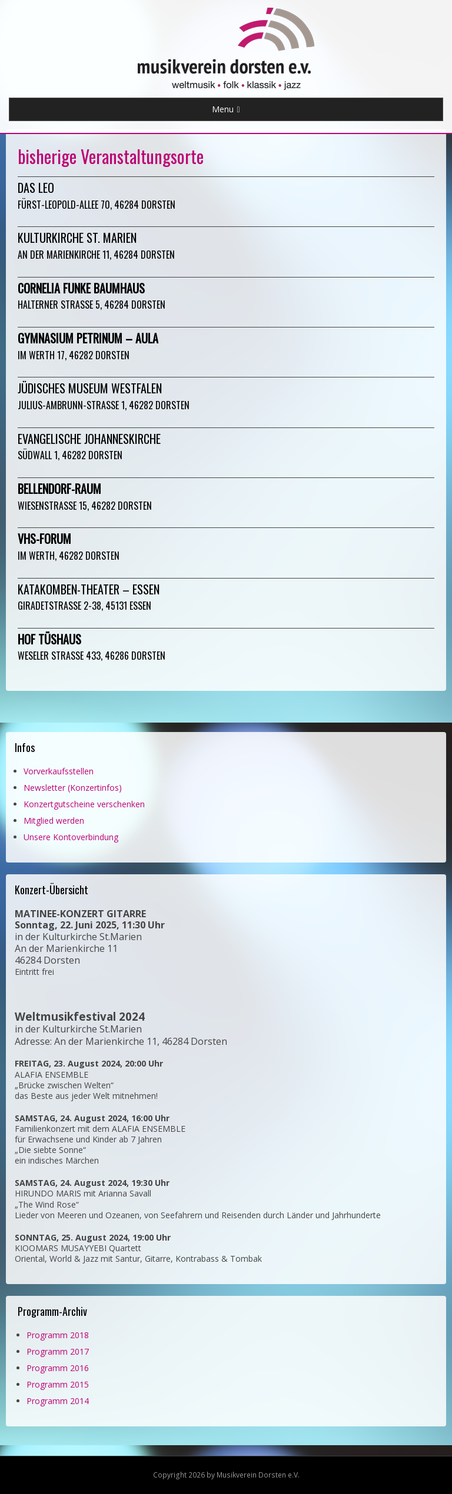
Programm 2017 (57, 1351)
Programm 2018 (57, 1335)
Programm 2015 (57, 1384)
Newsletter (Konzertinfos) (73, 787)
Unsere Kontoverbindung (71, 837)
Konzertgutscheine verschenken (84, 804)
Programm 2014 (57, 1400)
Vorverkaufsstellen (59, 771)
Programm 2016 (57, 1367)
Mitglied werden (54, 820)
